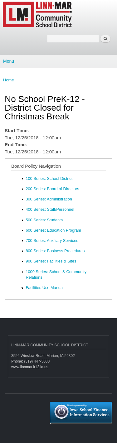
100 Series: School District (49, 178)
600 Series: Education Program (53, 230)
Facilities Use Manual (44, 287)
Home (8, 80)
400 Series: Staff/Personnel (50, 209)
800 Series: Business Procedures (55, 250)
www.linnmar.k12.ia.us (29, 367)
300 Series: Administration (49, 199)
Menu (8, 61)
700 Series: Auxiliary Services (52, 240)
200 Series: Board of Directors (52, 188)
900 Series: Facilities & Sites (51, 261)
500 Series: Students (44, 220)
